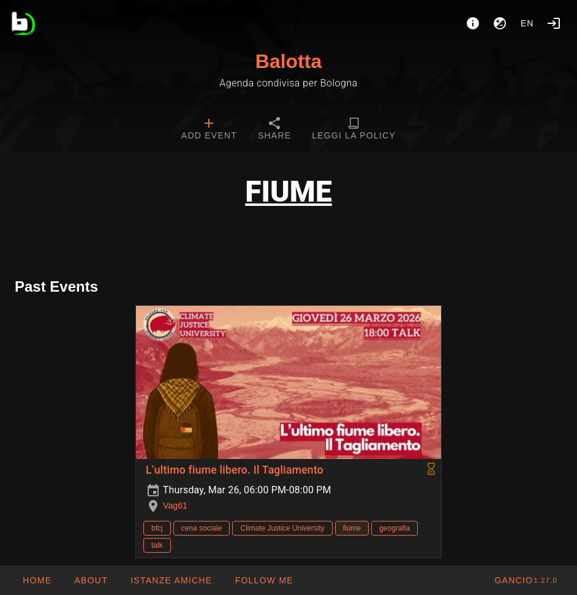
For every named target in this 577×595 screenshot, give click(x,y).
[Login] (553, 23)
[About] (472, 23)
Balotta (288, 61)
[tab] (209, 130)
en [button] (527, 23)
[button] (171, 580)
